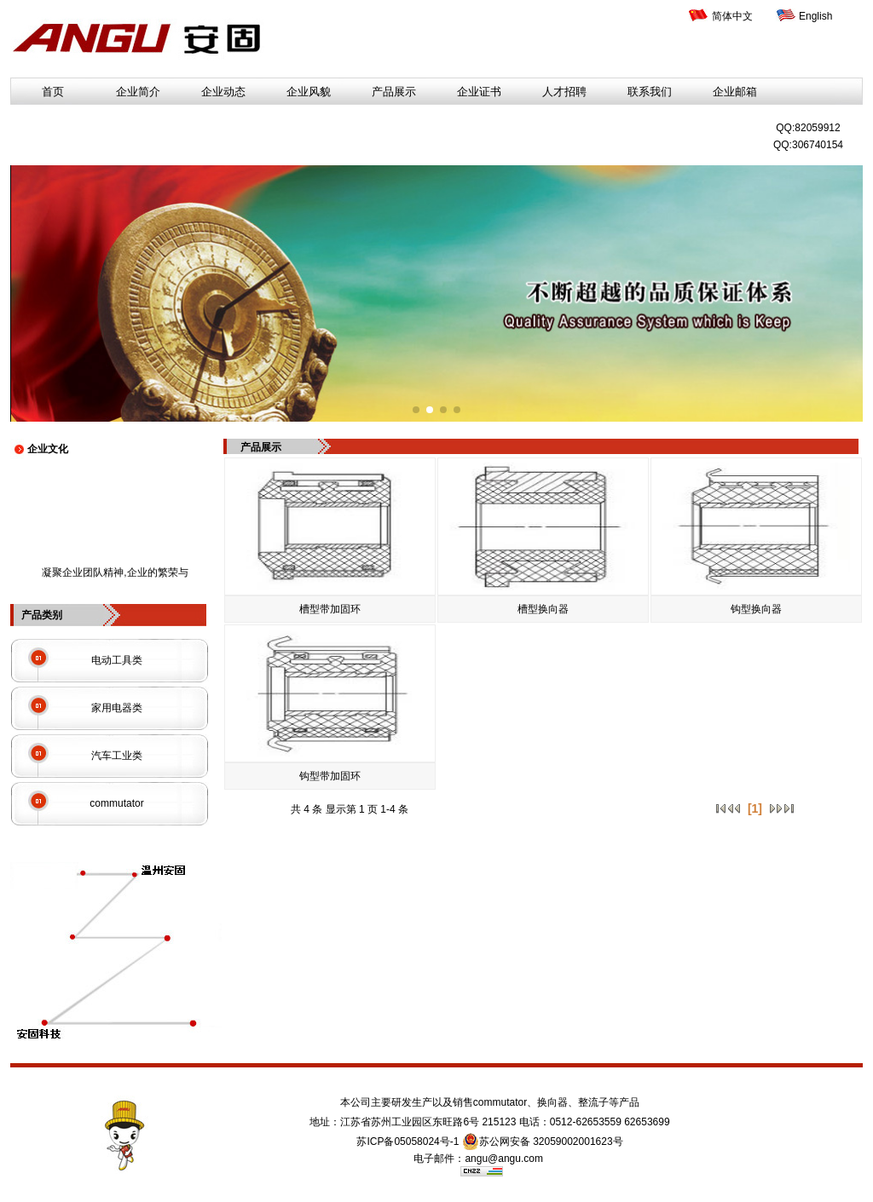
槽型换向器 (543, 609)
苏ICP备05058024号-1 (407, 1141)
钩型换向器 (756, 609)
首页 (53, 91)
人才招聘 (564, 91)
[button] (416, 409)
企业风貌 (308, 91)
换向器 (552, 1102)
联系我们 (649, 91)
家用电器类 (116, 708)
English (815, 16)
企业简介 (138, 91)
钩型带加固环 (330, 776)
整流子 (593, 1102)
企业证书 (479, 91)
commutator (116, 803)
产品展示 (394, 91)
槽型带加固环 (330, 609)
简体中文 (732, 16)
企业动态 (223, 91)
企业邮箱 (735, 91)
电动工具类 (116, 660)
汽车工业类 (116, 756)
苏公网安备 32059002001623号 (542, 1141)
